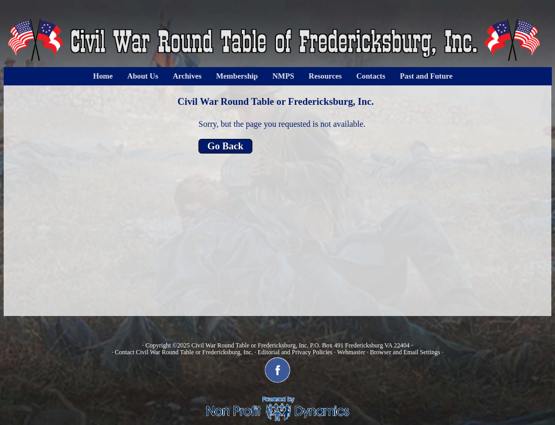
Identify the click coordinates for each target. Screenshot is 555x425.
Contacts (371, 76)
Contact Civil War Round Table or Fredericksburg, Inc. (184, 352)
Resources (325, 76)
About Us (142, 76)
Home (103, 76)
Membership (237, 76)
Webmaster (351, 352)
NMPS (283, 76)
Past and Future (426, 76)
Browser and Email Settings (405, 352)
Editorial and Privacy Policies (295, 352)
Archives (187, 76)
